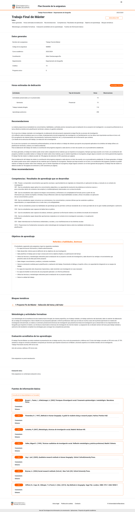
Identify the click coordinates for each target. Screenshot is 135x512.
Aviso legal (56, 503)
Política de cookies (67, 503)
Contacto (77, 503)
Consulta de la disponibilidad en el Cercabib (25, 395)
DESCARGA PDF (114, 18)
